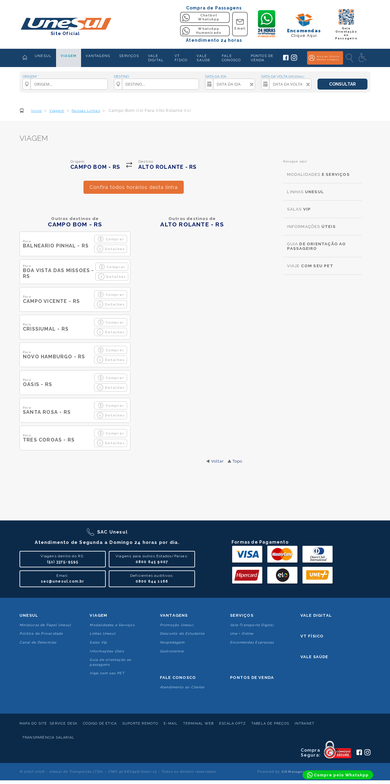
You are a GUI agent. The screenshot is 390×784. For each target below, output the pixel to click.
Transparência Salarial (48, 738)
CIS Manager (292, 771)
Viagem (98, 615)
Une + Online (241, 634)
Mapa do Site (33, 723)
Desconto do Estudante (182, 634)
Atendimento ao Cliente (182, 687)
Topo (237, 461)
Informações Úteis (107, 651)
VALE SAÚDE (203, 58)
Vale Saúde (314, 657)
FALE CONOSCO (231, 58)
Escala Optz (232, 723)
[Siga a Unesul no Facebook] (286, 59)
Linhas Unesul (102, 634)
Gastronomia (172, 651)
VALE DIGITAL (156, 58)
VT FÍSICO (181, 58)
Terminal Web (198, 723)
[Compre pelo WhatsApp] (338, 774)
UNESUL (43, 56)
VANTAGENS (98, 56)
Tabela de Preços (270, 723)
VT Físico (312, 636)
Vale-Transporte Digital (252, 625)
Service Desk (63, 723)
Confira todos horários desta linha (134, 187)
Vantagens (174, 615)
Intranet (305, 723)
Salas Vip (98, 642)
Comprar (111, 239)
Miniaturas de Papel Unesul (45, 625)
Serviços (242, 615)
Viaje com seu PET (107, 673)
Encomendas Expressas (252, 642)
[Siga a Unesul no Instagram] (294, 59)
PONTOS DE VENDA (262, 58)
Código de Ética (100, 723)
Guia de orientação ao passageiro (110, 662)
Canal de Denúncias (38, 642)
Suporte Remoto (140, 723)
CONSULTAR (342, 84)
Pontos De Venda (252, 677)
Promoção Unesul (176, 625)
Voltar (217, 461)
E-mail (171, 723)
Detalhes (111, 249)
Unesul (29, 615)
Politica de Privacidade (41, 634)
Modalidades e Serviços (112, 625)
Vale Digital (316, 615)
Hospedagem (172, 642)
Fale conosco (178, 677)
